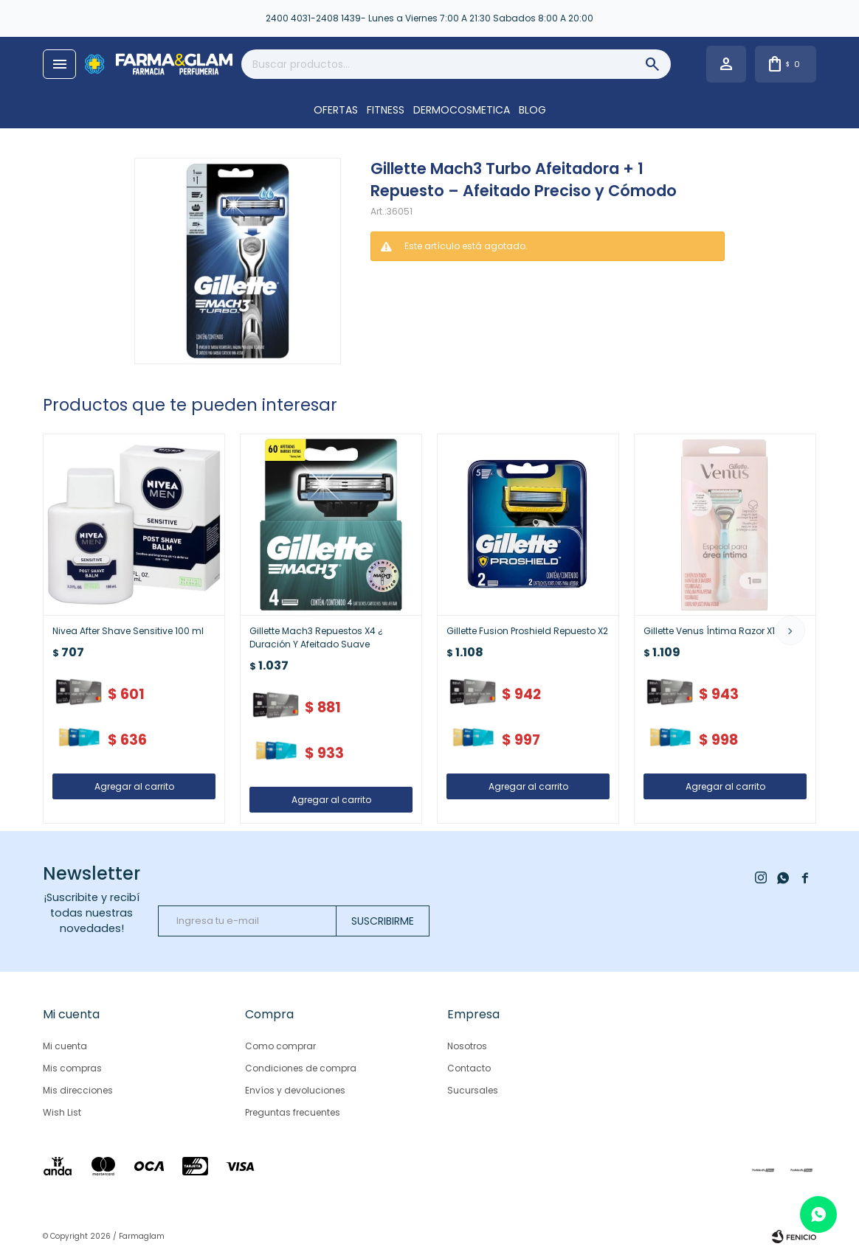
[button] (790, 630)
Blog (532, 109)
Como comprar (280, 1046)
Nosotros (467, 1046)
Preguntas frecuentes (292, 1112)
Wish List (62, 1112)
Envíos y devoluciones (295, 1090)
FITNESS (385, 109)
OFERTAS (336, 109)
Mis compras (72, 1068)
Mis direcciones (78, 1090)
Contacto (469, 1068)
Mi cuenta (65, 1046)
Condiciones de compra (300, 1068)
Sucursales (472, 1090)
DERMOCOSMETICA (461, 109)
